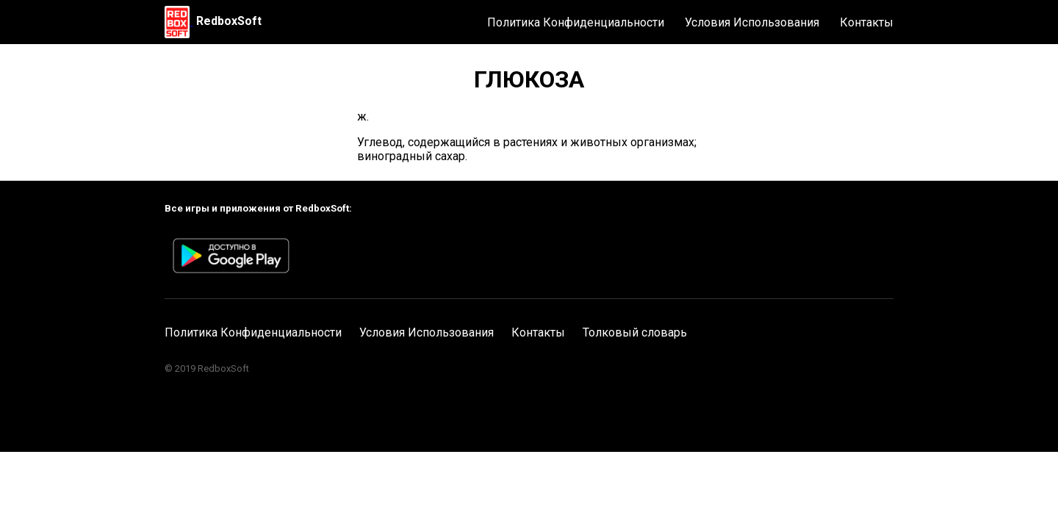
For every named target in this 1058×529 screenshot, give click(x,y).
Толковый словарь (635, 332)
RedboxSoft (229, 21)
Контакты (866, 22)
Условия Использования (752, 22)
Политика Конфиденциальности (575, 22)
